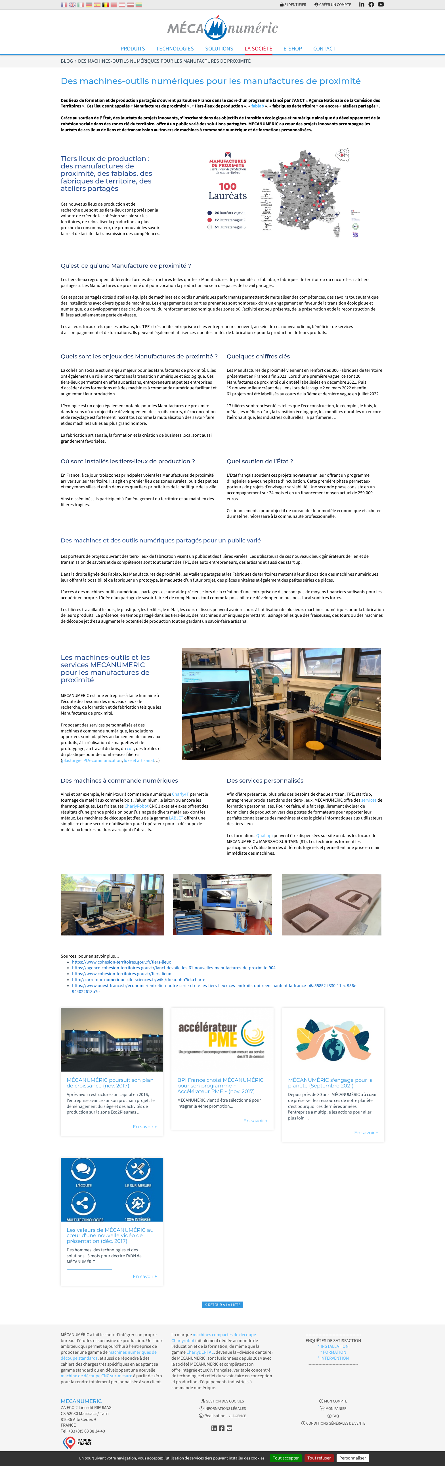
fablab (257, 106)
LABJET (176, 818)
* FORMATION (333, 1352)
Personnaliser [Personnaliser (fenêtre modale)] (352, 1458)
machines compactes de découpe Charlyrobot (213, 1338)
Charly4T (180, 794)
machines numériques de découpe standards (109, 1355)
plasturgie (71, 760)
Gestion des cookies (222, 1401)
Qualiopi (264, 836)
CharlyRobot (136, 806)
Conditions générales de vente (333, 1423)
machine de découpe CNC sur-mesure (96, 1376)
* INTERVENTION (333, 1358)
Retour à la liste (222, 1305)
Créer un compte (332, 5)
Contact (324, 49)
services (369, 800)
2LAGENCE (237, 1416)
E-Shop (293, 49)
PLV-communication (102, 760)
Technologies (175, 49)
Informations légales (223, 1409)
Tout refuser (319, 1458)
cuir (130, 748)
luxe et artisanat (139, 760)
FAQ (333, 1416)
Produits (133, 49)
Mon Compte (333, 1401)
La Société (258, 49)
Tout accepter (286, 1458)
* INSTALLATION (333, 1346)
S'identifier (293, 5)
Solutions (219, 49)
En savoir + (145, 1126)
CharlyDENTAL (200, 1352)
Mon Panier (333, 1409)
